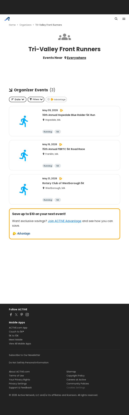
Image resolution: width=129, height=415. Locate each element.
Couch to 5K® (16, 331)
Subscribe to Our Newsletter (24, 355)
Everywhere (76, 57)
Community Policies (77, 383)
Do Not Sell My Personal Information (29, 362)
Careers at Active (76, 379)
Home (12, 24)
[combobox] (17, 99)
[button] (36, 99)
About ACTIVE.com (19, 371)
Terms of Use (16, 375)
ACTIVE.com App (18, 327)
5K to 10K (14, 335)
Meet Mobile (16, 339)
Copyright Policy (75, 375)
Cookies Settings (75, 387)
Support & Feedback (20, 387)
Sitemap (71, 371)
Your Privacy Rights (19, 379)
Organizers (25, 24)
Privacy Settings (18, 383)
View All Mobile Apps (20, 343)
